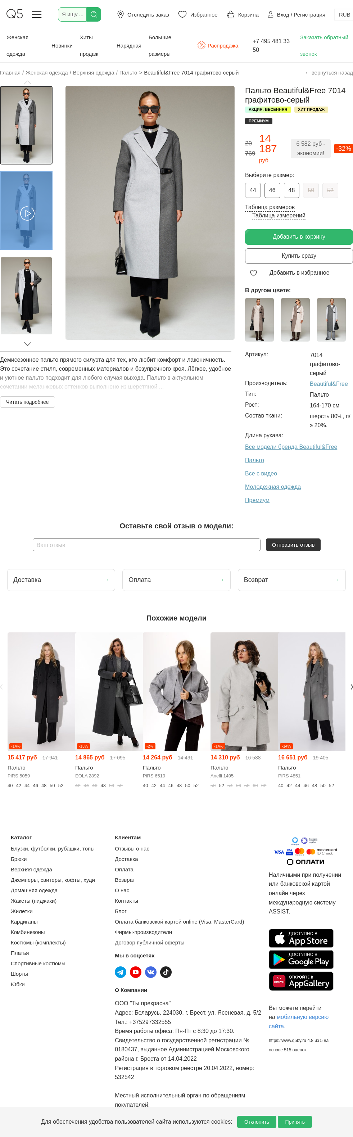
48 (292, 190)
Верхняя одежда (31, 869)
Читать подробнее (27, 402)
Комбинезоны (28, 932)
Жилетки (22, 911)
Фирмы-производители (143, 932)
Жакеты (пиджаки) (33, 901)
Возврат (125, 880)
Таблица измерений (279, 215)
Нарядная (129, 45)
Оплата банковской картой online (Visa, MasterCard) (179, 922)
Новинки (62, 45)
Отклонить (256, 1122)
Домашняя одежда (34, 890)
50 (311, 190)
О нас (122, 890)
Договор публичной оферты (149, 942)
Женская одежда (17, 45)
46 (272, 190)
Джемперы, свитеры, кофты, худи (53, 880)
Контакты (126, 901)
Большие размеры (160, 45)
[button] (27, 82)
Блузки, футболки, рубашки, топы (53, 848)
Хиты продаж (89, 45)
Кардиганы (24, 922)
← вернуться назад (329, 72)
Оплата (124, 869)
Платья (20, 953)
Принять (295, 1122)
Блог (120, 911)
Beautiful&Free (329, 384)
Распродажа (217, 45)
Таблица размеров (270, 207)
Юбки (18, 984)
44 (253, 190)
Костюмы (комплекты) (38, 942)
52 (330, 190)
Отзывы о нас (132, 848)
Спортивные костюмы (38, 963)
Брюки (19, 859)
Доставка (126, 859)
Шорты (19, 974)
